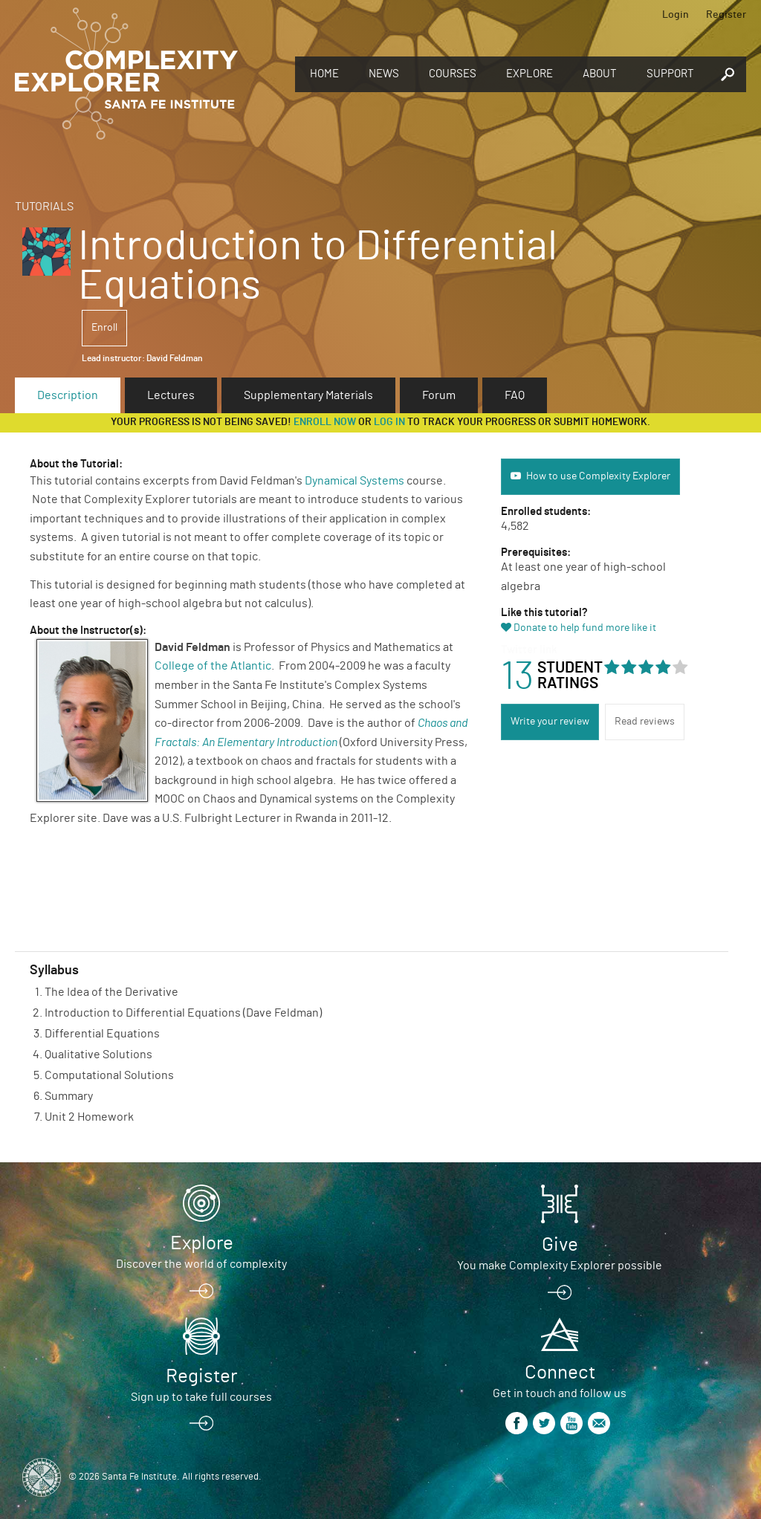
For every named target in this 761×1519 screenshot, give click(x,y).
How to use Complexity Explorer (598, 476)
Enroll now (325, 422)
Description (67, 395)
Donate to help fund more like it (585, 628)
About (600, 74)
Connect (560, 1372)
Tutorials (44, 207)
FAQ (515, 395)
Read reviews (645, 721)
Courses (452, 74)
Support (670, 74)
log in (389, 422)
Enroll (104, 328)
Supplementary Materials (308, 395)
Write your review (550, 721)
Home (324, 74)
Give (560, 1244)
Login (675, 15)
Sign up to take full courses (201, 1397)
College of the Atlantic (213, 666)
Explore (529, 74)
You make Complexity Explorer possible (559, 1266)
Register (726, 15)
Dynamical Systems (354, 481)
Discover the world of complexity (201, 1264)
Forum (439, 395)
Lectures (171, 395)
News (384, 74)
